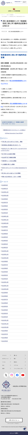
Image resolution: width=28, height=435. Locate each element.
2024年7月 (5, 230)
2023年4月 (5, 272)
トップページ (3, 14)
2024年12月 (5, 216)
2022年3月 (5, 313)
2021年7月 (5, 334)
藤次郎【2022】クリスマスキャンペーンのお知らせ (14, 130)
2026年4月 (5, 185)
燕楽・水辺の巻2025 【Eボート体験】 (11, 176)
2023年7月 (5, 265)
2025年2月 (5, 213)
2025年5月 (5, 209)
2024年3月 (5, 244)
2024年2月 (5, 247)
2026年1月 (5, 188)
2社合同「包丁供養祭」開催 (9, 157)
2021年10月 (5, 327)
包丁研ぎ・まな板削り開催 (8, 154)
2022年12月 (5, 282)
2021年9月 (5, 331)
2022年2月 (5, 317)
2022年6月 (5, 303)
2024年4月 (5, 240)
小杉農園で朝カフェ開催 (8, 164)
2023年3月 (5, 275)
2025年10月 (5, 195)
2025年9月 (5, 199)
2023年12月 (5, 251)
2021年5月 (5, 341)
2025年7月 (5, 202)
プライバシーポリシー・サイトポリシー (13, 423)
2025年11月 (5, 192)
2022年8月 (5, 296)
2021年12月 (5, 320)
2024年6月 (5, 233)
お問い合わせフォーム (14, 420)
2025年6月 (5, 206)
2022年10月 (5, 289)
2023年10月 (5, 258)
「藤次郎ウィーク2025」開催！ (9, 161)
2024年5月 (5, 237)
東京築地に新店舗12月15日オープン (11, 145)
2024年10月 (5, 223)
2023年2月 (5, 279)
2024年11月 (5, 220)
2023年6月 (5, 268)
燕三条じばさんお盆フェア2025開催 (11, 173)
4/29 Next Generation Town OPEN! (13, 133)
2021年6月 (5, 338)
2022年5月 (5, 306)
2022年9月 (5, 292)
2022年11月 (5, 286)
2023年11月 (5, 254)
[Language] (24, 2)
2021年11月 (5, 324)
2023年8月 (5, 261)
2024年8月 (5, 227)
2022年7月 (5, 299)
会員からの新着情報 (10, 14)
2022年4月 (5, 310)
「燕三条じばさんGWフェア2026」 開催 (12, 141)
